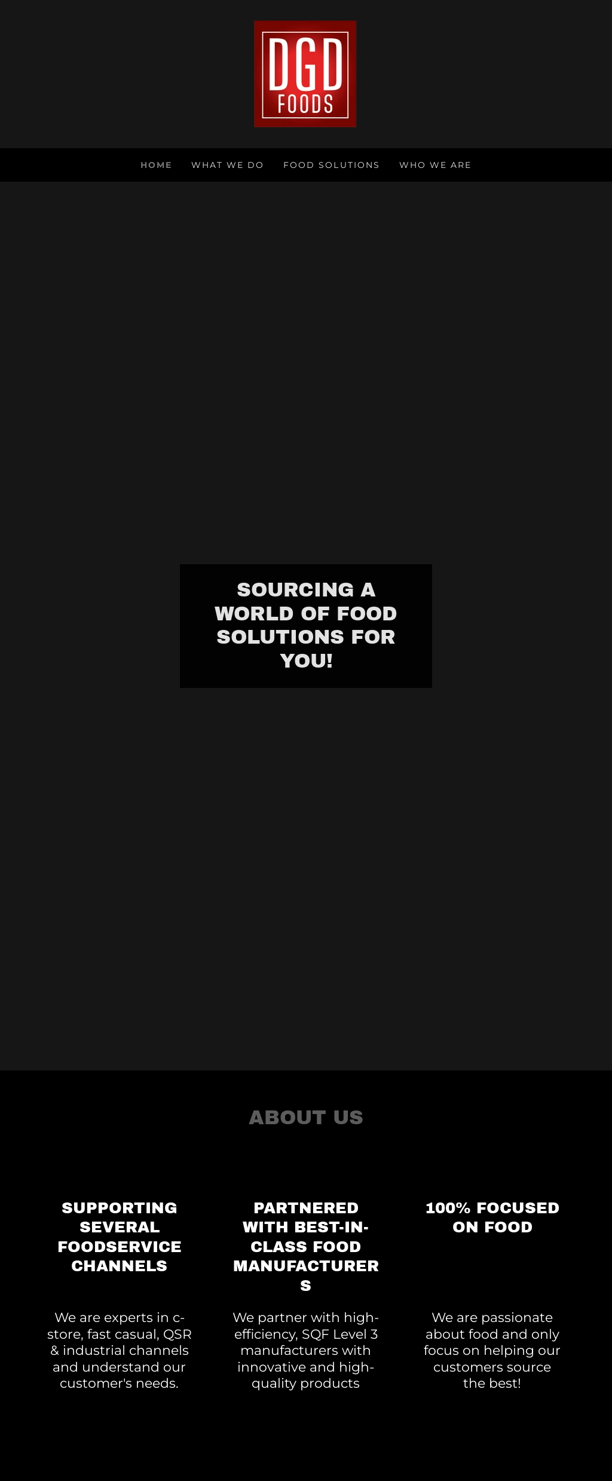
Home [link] (156, 165)
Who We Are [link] (435, 165)
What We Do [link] (227, 165)
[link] (305, 73)
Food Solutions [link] (331, 165)
